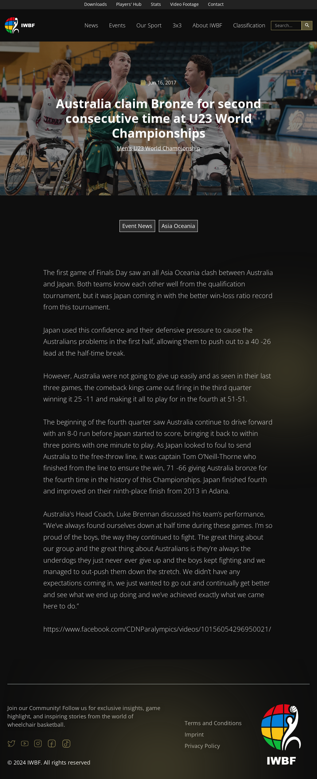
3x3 (177, 25)
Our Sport (149, 25)
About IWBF (207, 25)
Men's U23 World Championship (158, 148)
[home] (20, 25)
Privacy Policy (202, 745)
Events (117, 25)
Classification (249, 25)
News (91, 25)
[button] (91, 25)
